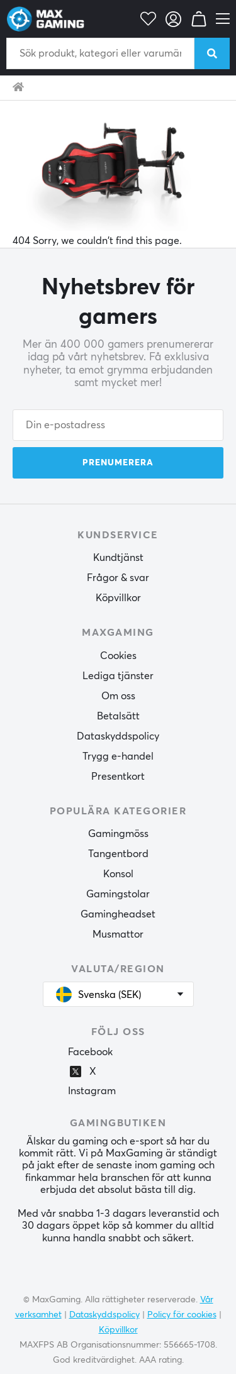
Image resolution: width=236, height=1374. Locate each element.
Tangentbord (118, 854)
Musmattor (118, 934)
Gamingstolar (118, 894)
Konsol (118, 874)
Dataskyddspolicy (118, 736)
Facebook (90, 1052)
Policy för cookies (181, 1314)
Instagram (92, 1091)
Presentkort (118, 777)
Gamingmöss (118, 834)
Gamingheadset (118, 914)
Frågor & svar (118, 578)
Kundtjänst (118, 558)
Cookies (118, 656)
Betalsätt (118, 716)
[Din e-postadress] (118, 425)
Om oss (118, 696)
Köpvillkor (118, 598)
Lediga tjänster (118, 676)
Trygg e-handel (118, 756)
